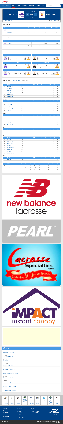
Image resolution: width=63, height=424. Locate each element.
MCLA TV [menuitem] (21, 414)
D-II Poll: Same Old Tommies (9, 390)
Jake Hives (9, 167)
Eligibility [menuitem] (21, 411)
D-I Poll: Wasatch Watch (8, 356)
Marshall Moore (10, 86)
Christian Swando (10, 153)
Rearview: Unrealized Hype (9, 377)
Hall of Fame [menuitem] (21, 417)
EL (22, 84)
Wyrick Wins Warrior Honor (9, 369)
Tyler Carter (9, 139)
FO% (45, 40)
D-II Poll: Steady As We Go (9, 360)
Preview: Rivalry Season (8, 352)
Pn (45, 84)
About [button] (43, 5)
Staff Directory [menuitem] (35, 411)
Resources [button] (38, 5)
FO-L (58, 84)
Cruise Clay (9, 159)
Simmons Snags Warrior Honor (9, 365)
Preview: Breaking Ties (8, 382)
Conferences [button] (24, 5)
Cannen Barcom (10, 116)
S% (56, 40)
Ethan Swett (9, 149)
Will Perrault (9, 145)
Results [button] (18, 5)
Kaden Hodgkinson (10, 106)
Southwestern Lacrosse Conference (45, 402)
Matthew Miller (10, 143)
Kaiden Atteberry (10, 104)
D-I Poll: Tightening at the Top (9, 386)
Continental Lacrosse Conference (12, 402)
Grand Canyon (9, 30)
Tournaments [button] (31, 5)
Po (34, 84)
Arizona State (9, 32)
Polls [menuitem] (6, 413)
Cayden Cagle (9, 165)
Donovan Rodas (10, 120)
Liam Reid (9, 92)
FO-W (54, 84)
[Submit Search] (47, 5)
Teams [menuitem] (20, 409)
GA (34, 40)
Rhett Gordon (9, 131)
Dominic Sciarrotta (10, 147)
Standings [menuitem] (7, 412)
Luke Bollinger (9, 110)
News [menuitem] (33, 409)
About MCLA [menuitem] (35, 412)
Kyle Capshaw (9, 88)
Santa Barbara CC (8, 20)
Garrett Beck (9, 151)
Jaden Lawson (10, 90)
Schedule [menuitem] (13, 5)
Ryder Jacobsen (10, 141)
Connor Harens (10, 94)
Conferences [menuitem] (6, 416)
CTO (50, 84)
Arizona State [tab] (25, 80)
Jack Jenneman (10, 96)
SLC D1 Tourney (53, 20)
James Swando (10, 169)
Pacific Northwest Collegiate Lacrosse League (25, 402)
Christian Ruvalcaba (11, 124)
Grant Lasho (9, 118)
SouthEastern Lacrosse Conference (38, 402)
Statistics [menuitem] (21, 412)
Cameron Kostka (10, 108)
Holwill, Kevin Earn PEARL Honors (10, 373)
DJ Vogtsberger (10, 122)
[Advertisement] (31, 336)
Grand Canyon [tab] (16, 80)
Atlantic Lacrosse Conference (6, 402)
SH (38, 84)
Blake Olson (9, 133)
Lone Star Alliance (18, 402)
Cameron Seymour (10, 102)
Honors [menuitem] (20, 415)
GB (39, 40)
